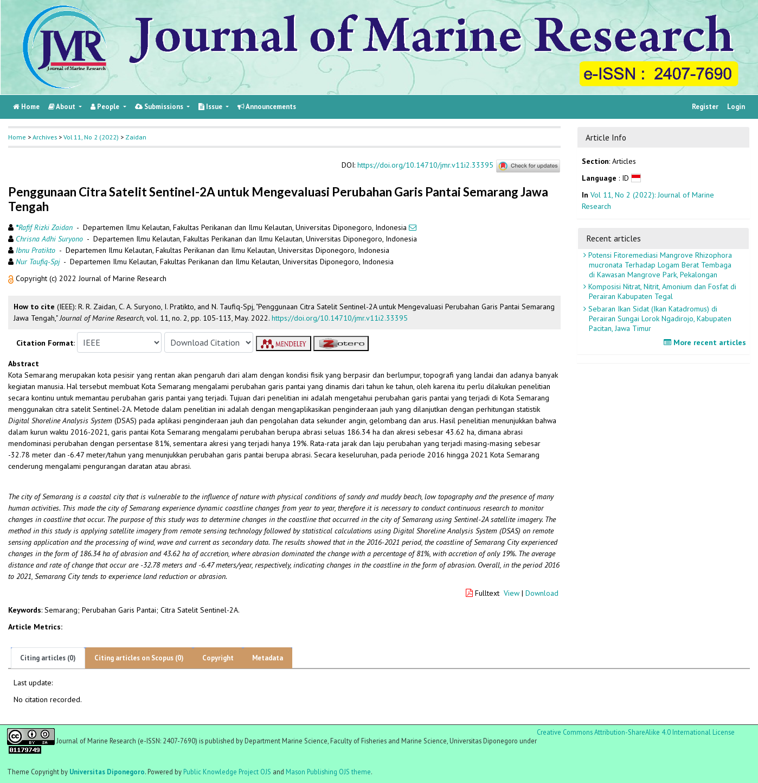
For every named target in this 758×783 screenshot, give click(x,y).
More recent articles (706, 342)
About (62, 106)
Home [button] (17, 137)
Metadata (267, 658)
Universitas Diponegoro (107, 771)
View (511, 593)
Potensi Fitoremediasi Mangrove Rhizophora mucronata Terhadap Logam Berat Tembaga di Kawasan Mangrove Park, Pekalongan (659, 264)
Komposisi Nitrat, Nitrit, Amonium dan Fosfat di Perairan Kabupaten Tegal (661, 291)
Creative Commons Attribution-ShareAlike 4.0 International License (636, 732)
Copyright (218, 658)
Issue (211, 106)
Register (705, 106)
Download (541, 593)
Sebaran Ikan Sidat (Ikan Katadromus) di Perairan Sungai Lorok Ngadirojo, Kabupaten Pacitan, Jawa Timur (658, 318)
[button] (12, 278)
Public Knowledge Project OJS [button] (227, 771)
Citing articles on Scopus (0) (139, 658)
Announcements (266, 106)
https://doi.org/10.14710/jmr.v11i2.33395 (425, 165)
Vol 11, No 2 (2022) (91, 137)
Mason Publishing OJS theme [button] (328, 771)
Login (736, 106)
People (106, 106)
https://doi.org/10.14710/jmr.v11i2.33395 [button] (340, 318)
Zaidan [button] (135, 137)
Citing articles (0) (48, 658)
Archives (45, 137)
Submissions (160, 106)
